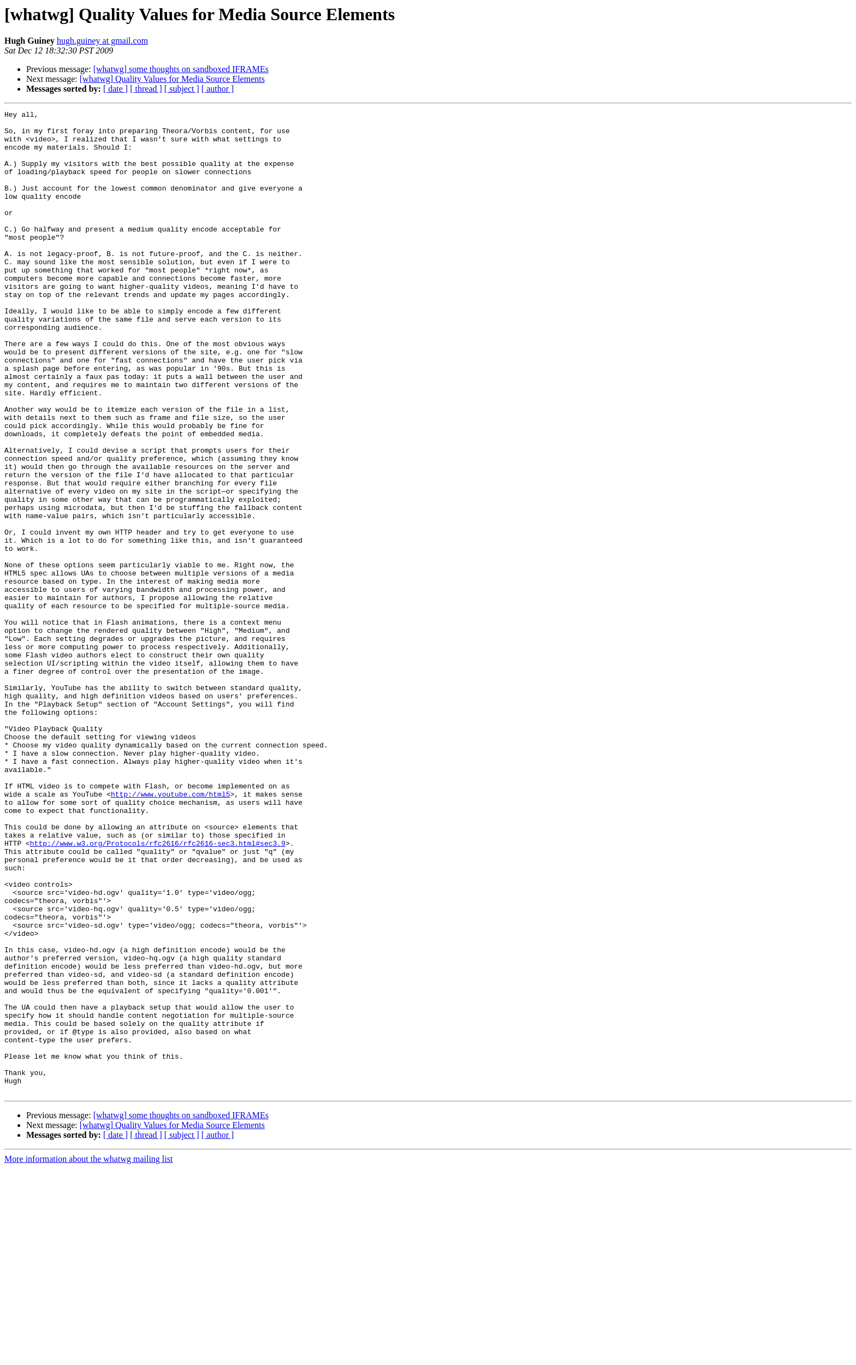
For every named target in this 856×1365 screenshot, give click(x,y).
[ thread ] (146, 88)
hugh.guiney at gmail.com (102, 40)
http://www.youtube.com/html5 (170, 931)
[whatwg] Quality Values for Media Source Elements (172, 79)
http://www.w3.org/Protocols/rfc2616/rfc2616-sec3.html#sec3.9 (158, 990)
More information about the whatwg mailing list (88, 1355)
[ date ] (115, 88)
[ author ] (217, 88)
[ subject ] (181, 88)
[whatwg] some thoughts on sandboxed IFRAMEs (181, 69)
